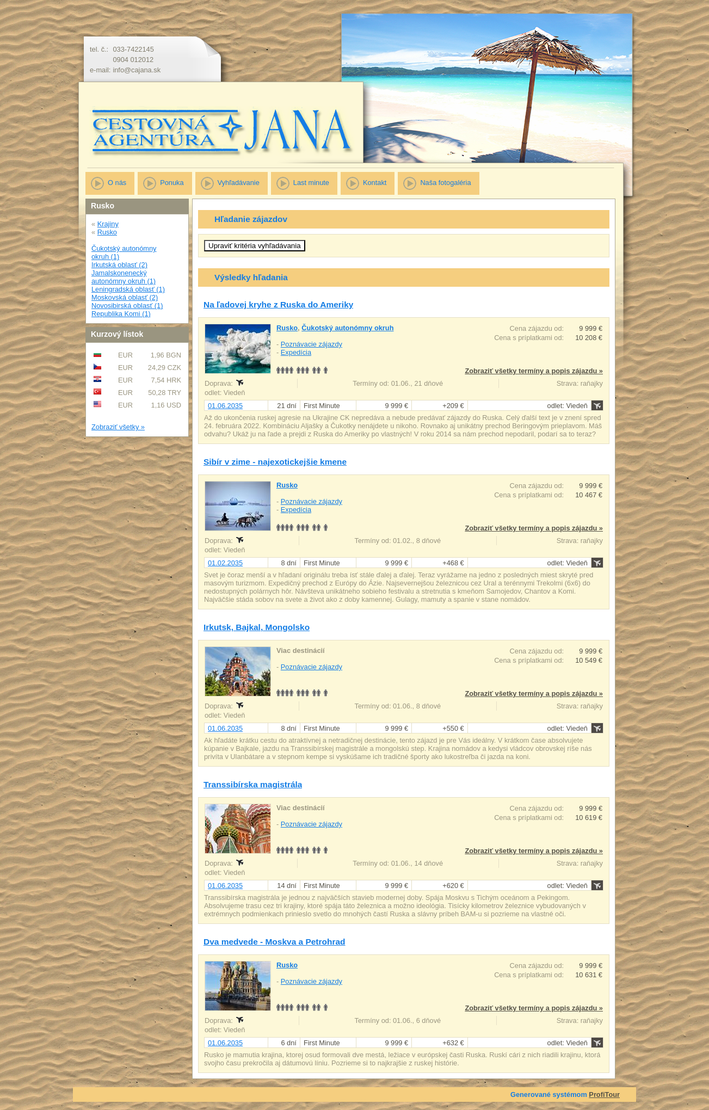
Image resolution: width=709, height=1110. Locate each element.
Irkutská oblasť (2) (119, 265)
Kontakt (374, 182)
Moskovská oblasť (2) (124, 297)
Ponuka (171, 182)
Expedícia (296, 352)
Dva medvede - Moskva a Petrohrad (275, 941)
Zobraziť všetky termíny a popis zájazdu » (534, 371)
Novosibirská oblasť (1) (127, 305)
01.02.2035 (225, 563)
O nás (117, 182)
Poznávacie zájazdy (311, 344)
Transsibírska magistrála (253, 784)
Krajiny (108, 224)
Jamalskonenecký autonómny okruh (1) (123, 277)
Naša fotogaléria (445, 182)
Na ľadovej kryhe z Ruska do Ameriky (278, 304)
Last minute (311, 182)
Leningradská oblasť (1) (128, 289)
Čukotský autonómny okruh (347, 328)
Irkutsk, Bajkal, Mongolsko (257, 627)
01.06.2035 (225, 406)
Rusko (107, 232)
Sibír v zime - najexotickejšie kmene (275, 461)
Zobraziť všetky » (118, 427)
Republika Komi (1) (121, 314)
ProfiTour (604, 1094)
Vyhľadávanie (239, 182)
